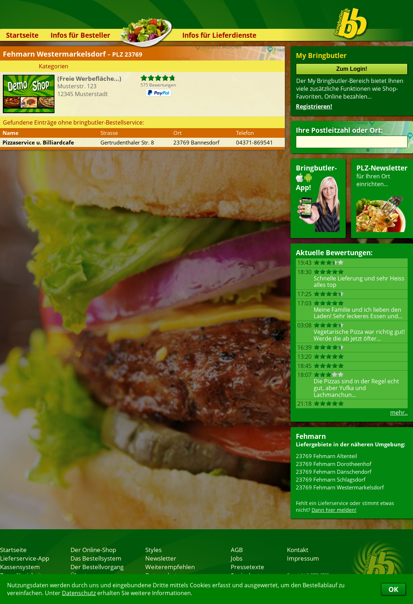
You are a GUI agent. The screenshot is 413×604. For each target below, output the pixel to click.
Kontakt (297, 549)
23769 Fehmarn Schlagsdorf (330, 479)
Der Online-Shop (93, 549)
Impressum (303, 558)
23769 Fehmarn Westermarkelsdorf (340, 487)
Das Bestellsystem (95, 558)
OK (393, 589)
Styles (153, 549)
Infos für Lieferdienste (219, 35)
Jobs (236, 558)
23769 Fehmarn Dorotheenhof (333, 463)
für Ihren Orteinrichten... (382, 197)
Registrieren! (314, 106)
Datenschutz (79, 593)
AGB (237, 549)
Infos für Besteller (80, 35)
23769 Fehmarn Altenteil (326, 455)
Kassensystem (20, 566)
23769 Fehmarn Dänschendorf (333, 471)
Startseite (22, 35)
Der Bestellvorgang (97, 566)
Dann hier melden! (334, 509)
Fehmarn (311, 436)
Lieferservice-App (24, 558)
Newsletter (160, 558)
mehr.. (399, 412)
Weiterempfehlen (170, 566)
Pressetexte (247, 566)
